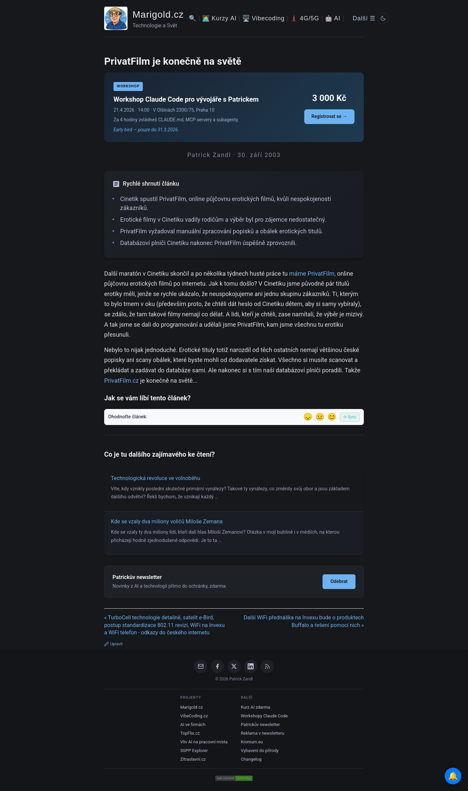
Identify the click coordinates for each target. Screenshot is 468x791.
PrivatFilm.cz (121, 380)
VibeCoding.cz (194, 715)
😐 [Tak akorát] (320, 417)
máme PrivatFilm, (312, 273)
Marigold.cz (158, 14)
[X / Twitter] (234, 666)
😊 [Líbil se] (332, 417)
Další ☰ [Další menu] (363, 18)
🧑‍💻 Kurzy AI (219, 18)
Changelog (251, 759)
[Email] (200, 666)
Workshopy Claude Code (264, 715)
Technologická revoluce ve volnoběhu (155, 478)
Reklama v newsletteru (263, 733)
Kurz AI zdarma (255, 707)
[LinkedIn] (250, 666)
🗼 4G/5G (304, 18)
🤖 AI (333, 18)
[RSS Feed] (267, 666)
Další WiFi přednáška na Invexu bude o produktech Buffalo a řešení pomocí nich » (304, 621)
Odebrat (339, 581)
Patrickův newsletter (260, 724)
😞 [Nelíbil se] (308, 417)
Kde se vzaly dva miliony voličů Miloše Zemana (167, 521)
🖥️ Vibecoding (263, 18)
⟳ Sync (350, 417)
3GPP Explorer (194, 750)
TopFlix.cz (189, 733)
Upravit (113, 644)
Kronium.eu (252, 741)
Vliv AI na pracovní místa (203, 741)
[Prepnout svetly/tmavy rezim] (383, 18)
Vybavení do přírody (260, 750)
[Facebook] (217, 666)
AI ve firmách (192, 724)
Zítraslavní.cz (193, 759)
